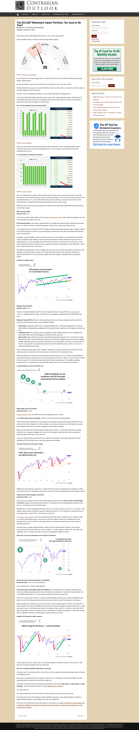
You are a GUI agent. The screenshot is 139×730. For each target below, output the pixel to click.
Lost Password (96, 41)
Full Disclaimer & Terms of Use (102, 726)
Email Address (96, 25)
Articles (25, 14)
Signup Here (95, 39)
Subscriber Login (77, 14)
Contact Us (46, 14)
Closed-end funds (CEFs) (24, 414)
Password (94, 30)
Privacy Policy (115, 726)
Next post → (81, 716)
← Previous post (21, 716)
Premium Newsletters (60, 14)
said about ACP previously (26, 517)
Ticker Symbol (96, 82)
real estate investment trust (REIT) (53, 217)
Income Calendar (27, 143)
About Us (35, 14)
